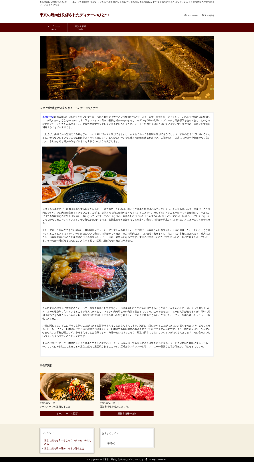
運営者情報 (209, 15)
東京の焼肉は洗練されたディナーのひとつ (74, 15)
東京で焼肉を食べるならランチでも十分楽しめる (68, 442)
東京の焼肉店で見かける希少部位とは (64, 448)
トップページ (193, 15)
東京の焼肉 (48, 116)
